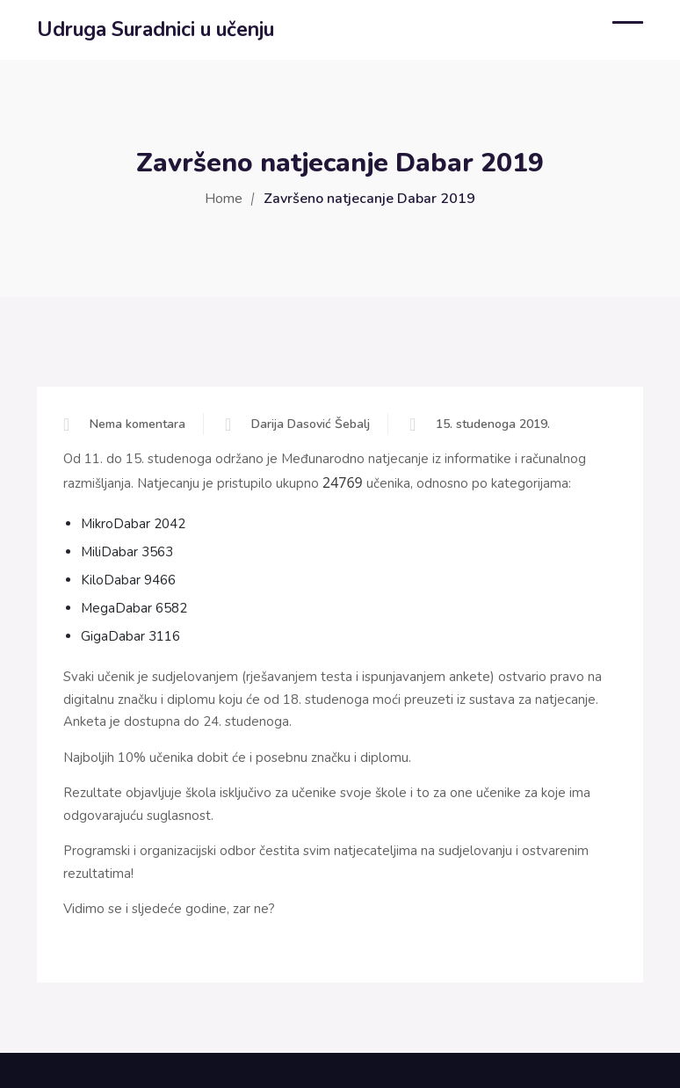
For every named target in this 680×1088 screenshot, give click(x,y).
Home (223, 198)
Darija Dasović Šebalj (310, 424)
